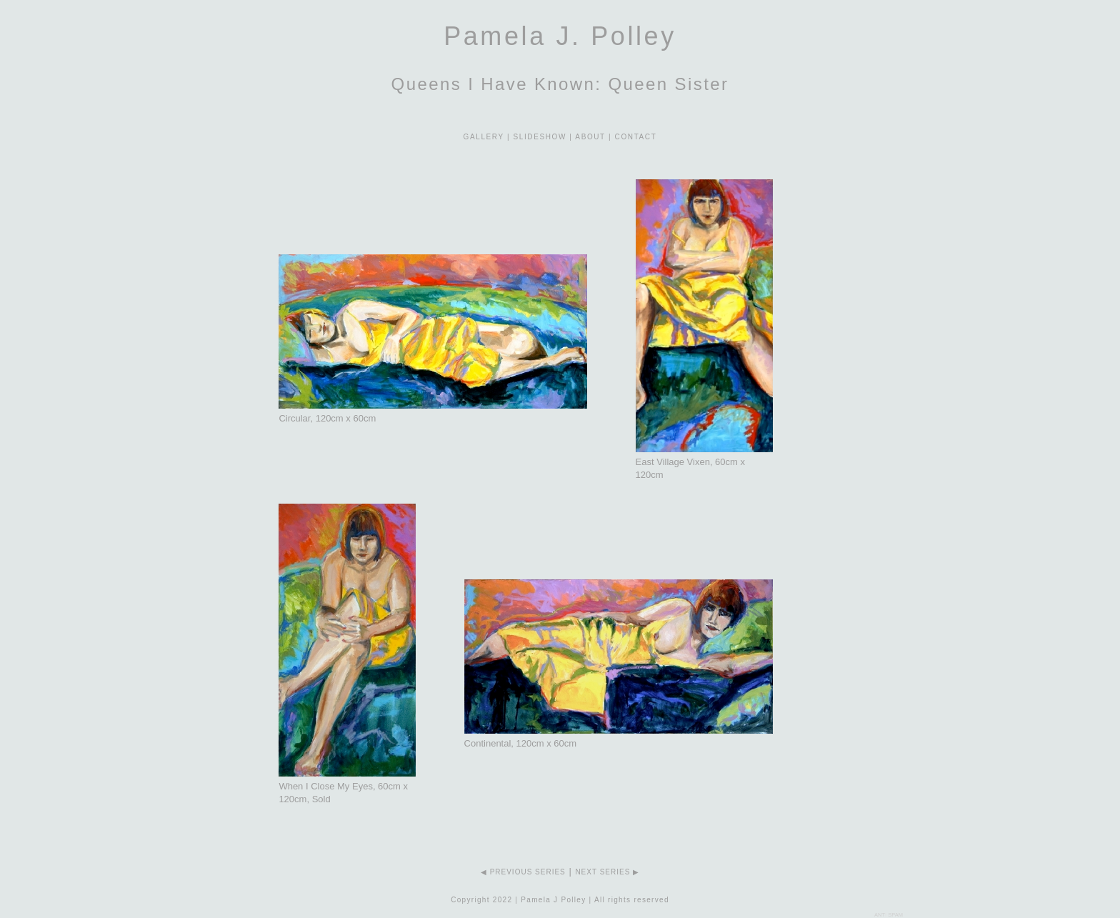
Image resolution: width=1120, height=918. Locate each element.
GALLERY (484, 137)
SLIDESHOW (540, 137)
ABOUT (590, 137)
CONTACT (636, 137)
